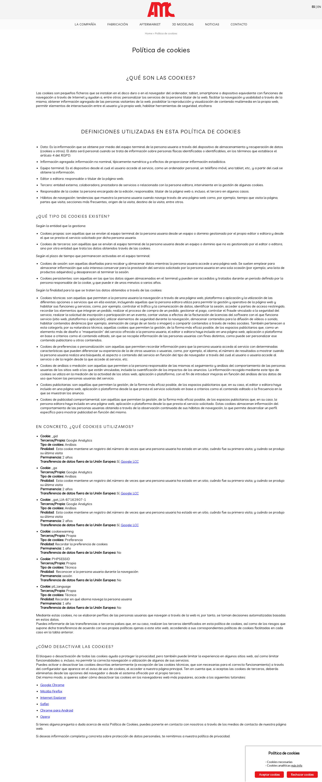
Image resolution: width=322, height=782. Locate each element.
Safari (44, 704)
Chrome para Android (56, 710)
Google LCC (130, 461)
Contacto (239, 24)
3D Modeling (183, 24)
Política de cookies (166, 33)
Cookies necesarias (280, 762)
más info (296, 765)
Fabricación (117, 24)
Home (148, 33)
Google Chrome (52, 685)
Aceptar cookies (269, 774)
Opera (45, 716)
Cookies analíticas (279, 765)
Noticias (212, 24)
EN (319, 7)
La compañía (85, 24)
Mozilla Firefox (51, 691)
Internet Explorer (53, 697)
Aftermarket (150, 24)
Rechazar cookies (302, 774)
